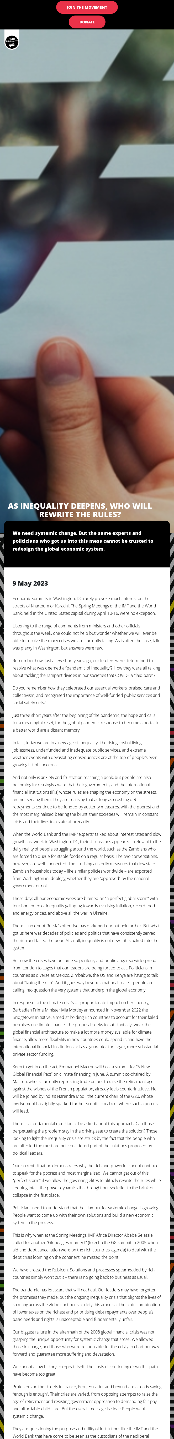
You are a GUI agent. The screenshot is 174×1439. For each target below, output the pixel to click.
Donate (87, 21)
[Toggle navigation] (159, 46)
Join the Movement (87, 7)
